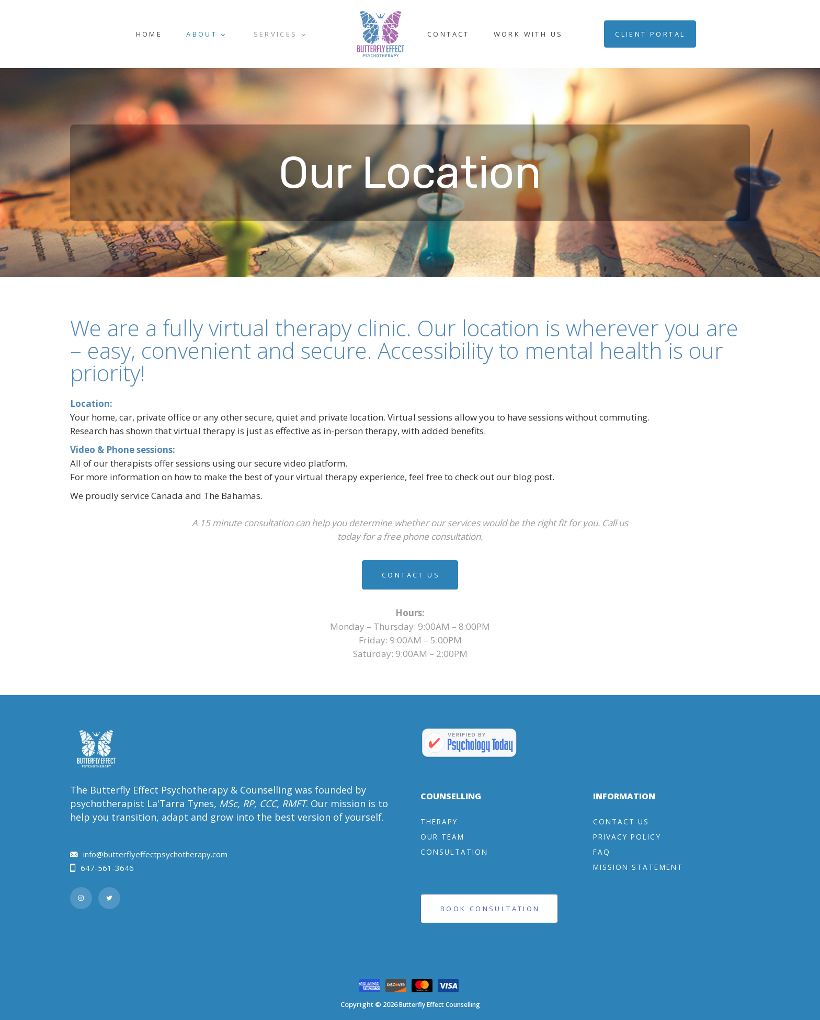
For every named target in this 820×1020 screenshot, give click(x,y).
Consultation (454, 852)
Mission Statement (638, 867)
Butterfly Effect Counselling (439, 1004)
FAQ (601, 852)
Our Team (442, 837)
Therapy (439, 821)
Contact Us (411, 575)
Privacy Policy (627, 837)
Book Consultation (490, 908)
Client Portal (650, 34)
